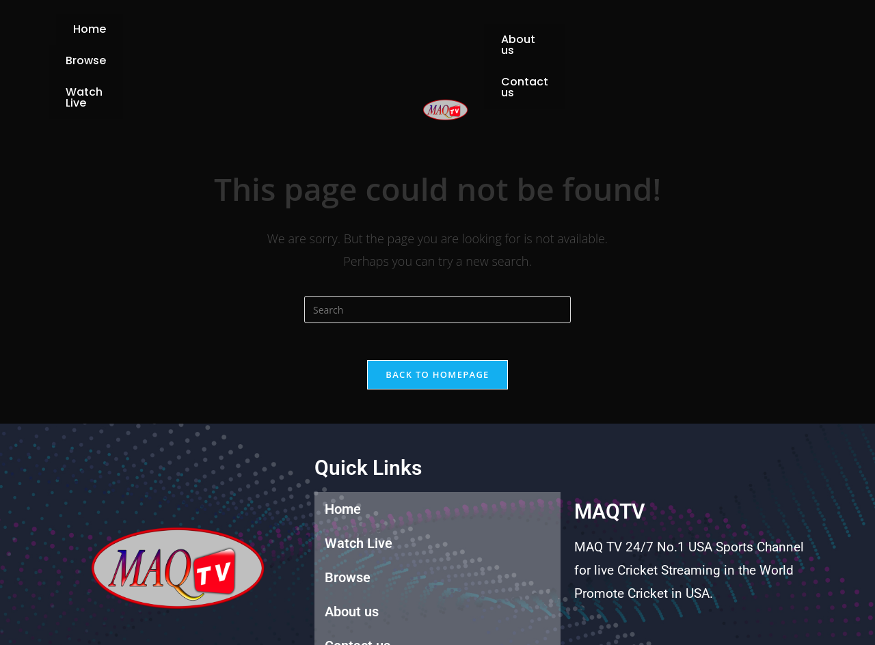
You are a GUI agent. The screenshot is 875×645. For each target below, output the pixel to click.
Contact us (616, 38)
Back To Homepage (437, 322)
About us (526, 38)
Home (204, 38)
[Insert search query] (437, 253)
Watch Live (359, 38)
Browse (275, 38)
